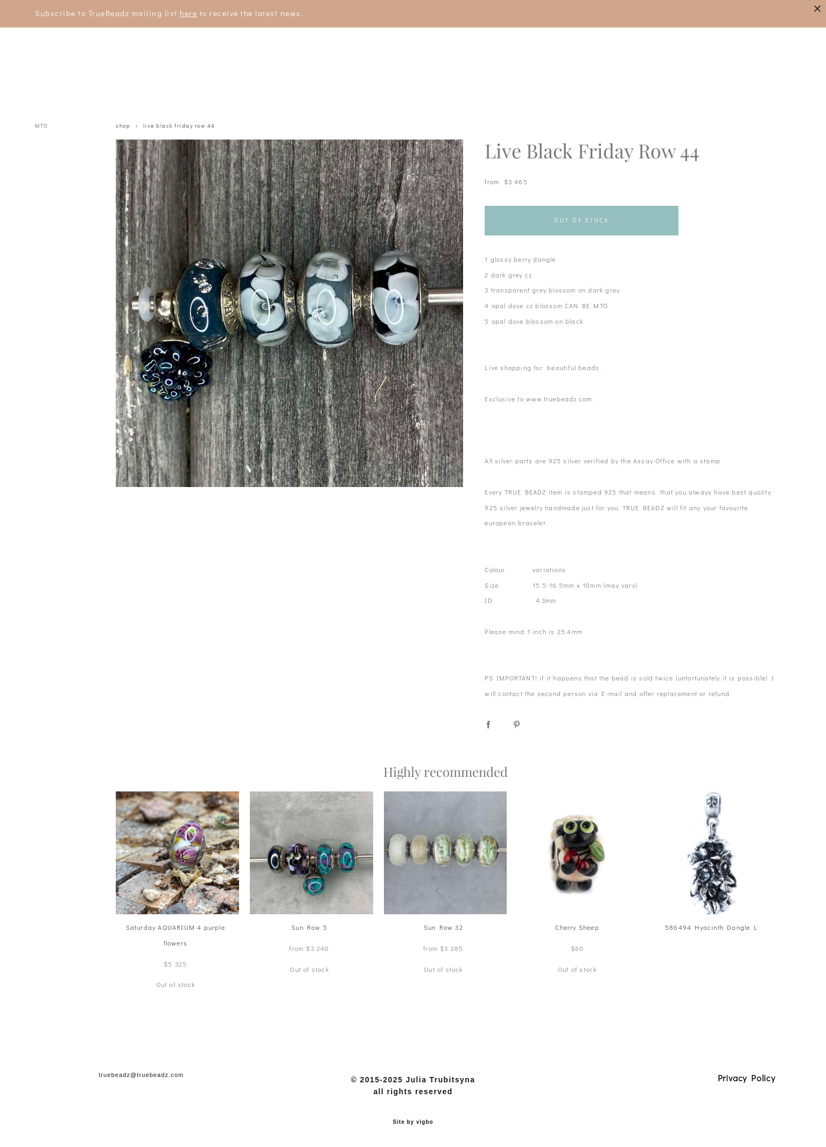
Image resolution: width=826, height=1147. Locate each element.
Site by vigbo (413, 1122)
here (188, 13)
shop (123, 125)
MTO (41, 125)
